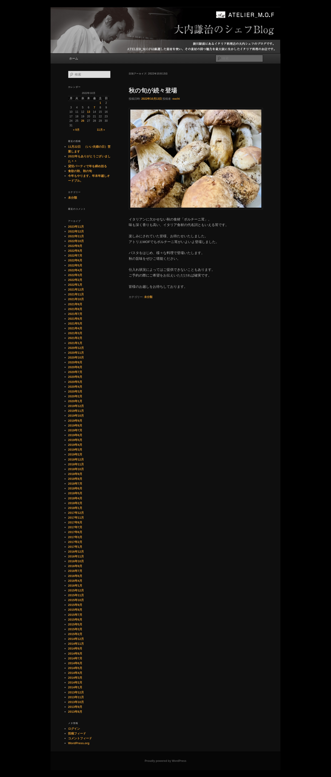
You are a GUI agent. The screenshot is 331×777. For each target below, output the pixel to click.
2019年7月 (75, 430)
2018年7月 (75, 483)
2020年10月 (76, 357)
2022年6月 (75, 260)
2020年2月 (75, 396)
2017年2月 (75, 542)
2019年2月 (75, 454)
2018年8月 (75, 478)
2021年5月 (75, 323)
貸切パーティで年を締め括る (87, 166)
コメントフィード (80, 738)
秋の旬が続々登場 (153, 90)
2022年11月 (76, 236)
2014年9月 (75, 648)
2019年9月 (75, 420)
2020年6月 (75, 377)
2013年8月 (75, 711)
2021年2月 (75, 338)
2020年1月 (75, 401)
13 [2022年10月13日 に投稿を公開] (88, 111)
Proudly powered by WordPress (165, 761)
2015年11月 (76, 595)
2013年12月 (76, 692)
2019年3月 (75, 449)
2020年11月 (76, 352)
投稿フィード (77, 733)
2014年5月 (75, 668)
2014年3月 (75, 677)
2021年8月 (75, 309)
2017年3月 (75, 537)
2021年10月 (76, 299)
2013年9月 (75, 707)
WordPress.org (78, 743)
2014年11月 (76, 643)
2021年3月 (75, 333)
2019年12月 (76, 406)
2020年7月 (75, 372)
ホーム (73, 58)
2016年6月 (75, 576)
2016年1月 (75, 585)
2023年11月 (76, 226)
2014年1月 (75, 687)
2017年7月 (75, 527)
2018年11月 (76, 464)
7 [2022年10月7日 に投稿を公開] (94, 107)
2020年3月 (75, 391)
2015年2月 (75, 634)
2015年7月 (75, 614)
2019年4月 (75, 444)
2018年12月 (76, 459)
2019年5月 (75, 440)
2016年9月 (75, 566)
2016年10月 (76, 561)
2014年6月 (75, 663)
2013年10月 (76, 702)
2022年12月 (76, 231)
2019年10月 (76, 415)
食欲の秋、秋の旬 (80, 171)
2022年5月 (75, 265)
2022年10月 (76, 241)
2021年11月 (76, 294)
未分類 (148, 297)
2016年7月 (75, 571)
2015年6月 (75, 619)
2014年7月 (75, 658)
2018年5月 (75, 493)
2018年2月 (75, 503)
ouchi (176, 98)
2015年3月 (75, 629)
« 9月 (76, 129)
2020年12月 (76, 348)
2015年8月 (75, 609)
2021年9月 (75, 304)
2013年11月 (76, 697)
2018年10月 (76, 469)
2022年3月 (75, 275)
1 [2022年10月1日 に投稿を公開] (100, 103)
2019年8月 (75, 425)
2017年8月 (75, 522)
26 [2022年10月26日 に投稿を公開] (82, 120)
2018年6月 (75, 488)
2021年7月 (75, 314)
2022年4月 (75, 270)
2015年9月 (75, 605)
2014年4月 (75, 673)
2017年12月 (76, 512)
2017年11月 (76, 517)
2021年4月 (75, 328)
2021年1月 (75, 343)
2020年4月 (75, 386)
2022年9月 (75, 246)
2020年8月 (75, 367)
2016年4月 (75, 580)
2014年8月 (75, 653)
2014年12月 (76, 639)
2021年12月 (76, 289)
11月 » (101, 129)
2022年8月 (75, 250)
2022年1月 (75, 284)
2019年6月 (75, 435)
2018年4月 (75, 498)
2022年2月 (75, 280)
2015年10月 (76, 600)
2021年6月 (75, 318)
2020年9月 (75, 362)
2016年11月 (76, 556)
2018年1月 (75, 508)
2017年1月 (75, 546)
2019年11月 (76, 411)
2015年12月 (76, 590)
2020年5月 (75, 382)
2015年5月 (75, 624)
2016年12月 (76, 551)
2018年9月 (75, 474)
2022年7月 (75, 255)
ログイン (74, 728)
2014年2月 (75, 682)
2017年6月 (75, 532)
